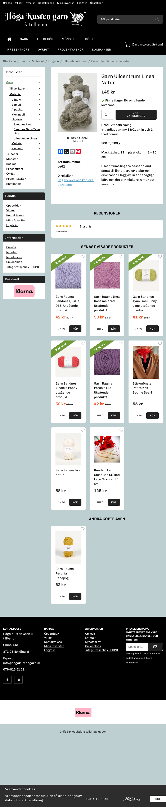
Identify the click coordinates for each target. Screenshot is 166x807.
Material (25, 94)
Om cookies (14, 262)
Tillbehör (45, 39)
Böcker (91, 39)
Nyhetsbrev (14, 257)
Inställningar (97, 799)
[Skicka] (155, 647)
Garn (24, 39)
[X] (66, 151)
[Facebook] (60, 151)
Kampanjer (101, 49)
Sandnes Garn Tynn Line (27, 131)
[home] (9, 39)
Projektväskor (71, 49)
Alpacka (27, 109)
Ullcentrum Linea (25, 138)
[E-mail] (72, 151)
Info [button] (61, 328)
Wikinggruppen (96, 731)
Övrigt (43, 49)
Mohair (27, 143)
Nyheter (30, 2)
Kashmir (27, 148)
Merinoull (27, 114)
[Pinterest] (78, 151)
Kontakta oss (46, 2)
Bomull (27, 104)
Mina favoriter (65, 2)
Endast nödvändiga (132, 799)
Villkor (19, 2)
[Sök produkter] (124, 19)
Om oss (7, 2)
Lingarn (27, 119)
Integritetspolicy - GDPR (22, 267)
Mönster (69, 39)
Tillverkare (25, 88)
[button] (75, 328)
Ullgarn (27, 99)
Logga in (82, 2)
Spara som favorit (77, 139)
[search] (157, 19)
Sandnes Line (23, 124)
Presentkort (18, 49)
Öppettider (96, 2)
